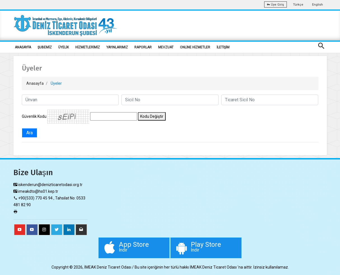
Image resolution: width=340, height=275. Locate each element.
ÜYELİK (63, 47)
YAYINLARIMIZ (117, 47)
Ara (29, 132)
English (317, 4)
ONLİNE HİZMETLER (195, 47)
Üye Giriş (275, 4)
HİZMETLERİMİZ (87, 47)
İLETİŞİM (223, 47)
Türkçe (298, 4)
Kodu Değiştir (151, 116)
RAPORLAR (143, 47)
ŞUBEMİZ (44, 47)
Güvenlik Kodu (34, 116)
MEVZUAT (165, 47)
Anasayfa (35, 83)
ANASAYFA (23, 47)
